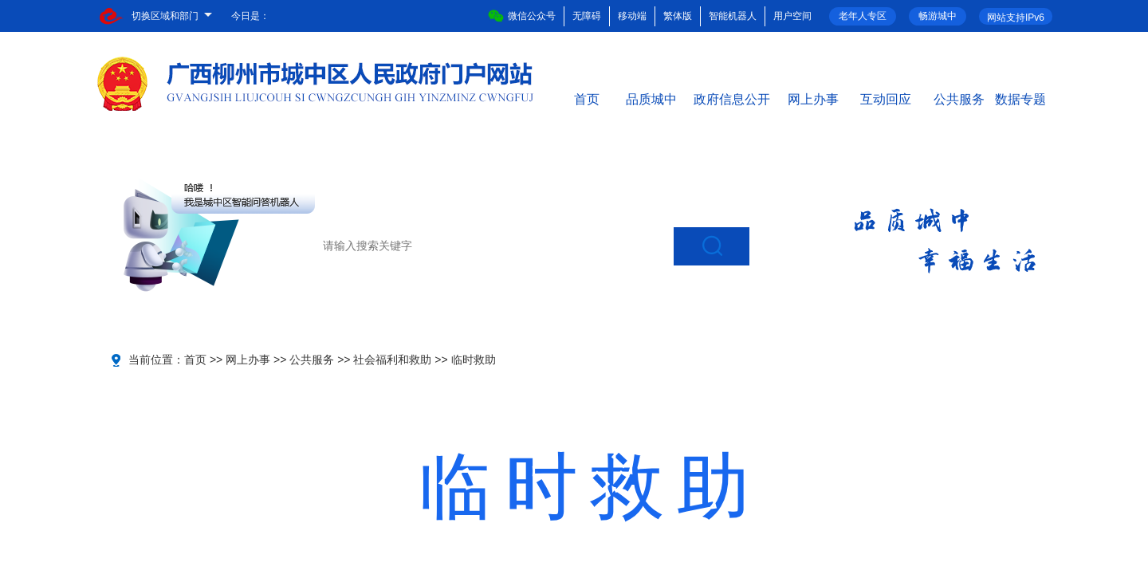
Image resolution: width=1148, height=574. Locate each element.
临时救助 (473, 359)
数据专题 (1020, 98)
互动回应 (885, 98)
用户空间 (792, 16)
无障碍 (586, 16)
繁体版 (677, 16)
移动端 (632, 16)
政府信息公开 (732, 98)
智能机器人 (733, 16)
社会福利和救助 (392, 359)
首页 (587, 98)
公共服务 (959, 98)
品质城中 (651, 98)
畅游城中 (937, 16)
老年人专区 (863, 16)
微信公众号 (522, 16)
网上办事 (813, 98)
